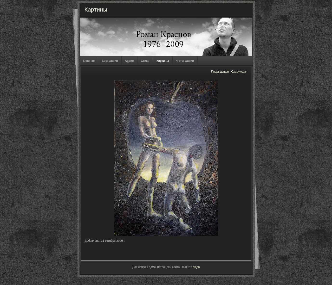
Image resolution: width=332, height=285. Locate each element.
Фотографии (185, 60)
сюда (196, 267)
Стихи (145, 60)
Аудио (129, 60)
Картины (162, 60)
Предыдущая (220, 71)
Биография (110, 60)
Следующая (239, 71)
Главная (89, 60)
